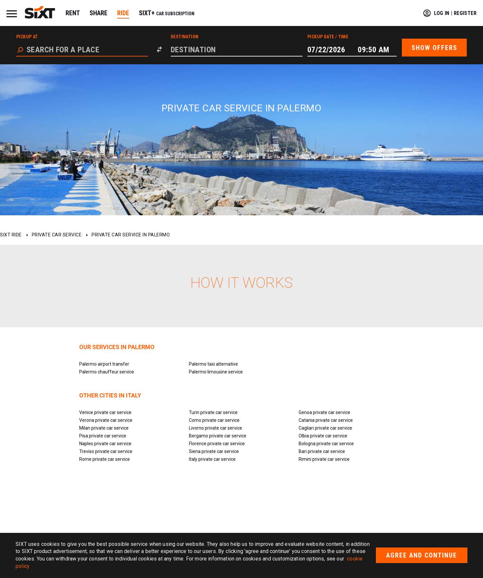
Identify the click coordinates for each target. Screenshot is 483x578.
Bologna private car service (326, 443)
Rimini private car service (324, 459)
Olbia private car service (323, 435)
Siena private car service (214, 451)
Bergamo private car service (217, 435)
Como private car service (214, 420)
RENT (73, 13)
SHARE (98, 13)
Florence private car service (217, 443)
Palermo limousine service (216, 371)
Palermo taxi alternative (213, 364)
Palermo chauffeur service (106, 371)
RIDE (123, 13)
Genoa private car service (324, 412)
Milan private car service (104, 428)
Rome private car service (104, 459)
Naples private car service (105, 443)
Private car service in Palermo (131, 234)
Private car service (57, 234)
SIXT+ (166, 13)
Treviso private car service (105, 451)
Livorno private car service (215, 428)
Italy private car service (212, 459)
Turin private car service (213, 412)
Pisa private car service (102, 435)
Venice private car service (105, 412)
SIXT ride (11, 234)
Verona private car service (105, 420)
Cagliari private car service (325, 428)
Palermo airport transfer (104, 364)
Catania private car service (326, 420)
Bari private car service (322, 451)
